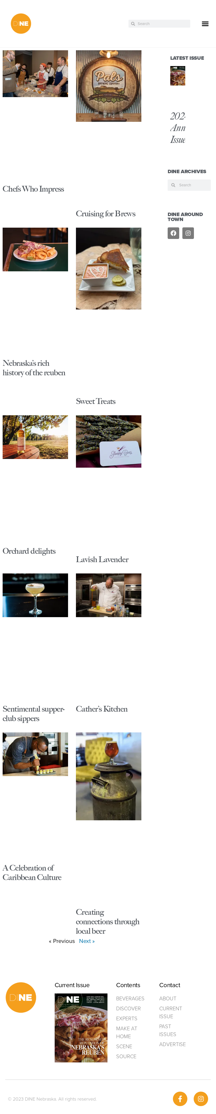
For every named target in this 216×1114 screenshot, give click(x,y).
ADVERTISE (172, 1044)
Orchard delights (29, 551)
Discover (127, 1008)
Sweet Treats (96, 401)
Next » (87, 941)
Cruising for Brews (105, 213)
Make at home (126, 1032)
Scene (124, 1046)
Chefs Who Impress (33, 189)
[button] (205, 23)
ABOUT (167, 998)
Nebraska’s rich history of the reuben (34, 367)
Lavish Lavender (102, 559)
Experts (126, 1018)
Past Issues (167, 1030)
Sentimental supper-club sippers (34, 713)
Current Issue (170, 1012)
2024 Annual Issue (183, 127)
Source (126, 1056)
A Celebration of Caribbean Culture (32, 872)
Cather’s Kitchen (101, 709)
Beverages (127, 998)
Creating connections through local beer (108, 921)
